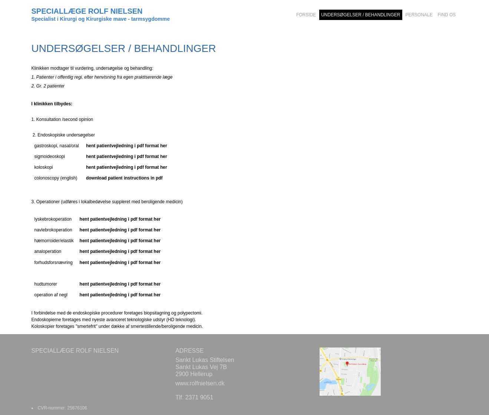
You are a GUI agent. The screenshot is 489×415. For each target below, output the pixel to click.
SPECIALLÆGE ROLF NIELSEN (87, 11)
